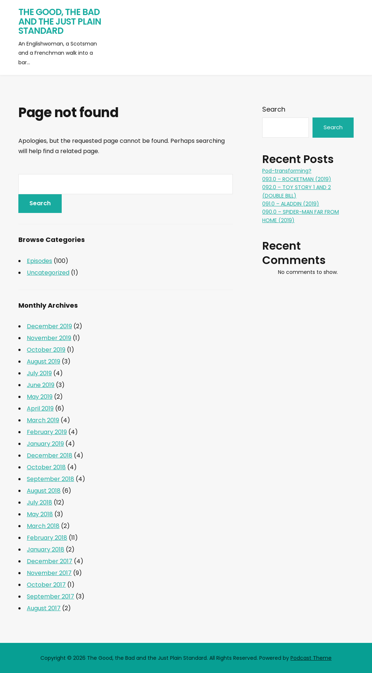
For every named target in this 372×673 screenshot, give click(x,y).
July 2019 (39, 373)
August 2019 (43, 361)
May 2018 (40, 514)
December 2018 (49, 455)
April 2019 (40, 408)
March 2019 (43, 420)
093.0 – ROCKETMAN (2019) (296, 179)
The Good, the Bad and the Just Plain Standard (59, 21)
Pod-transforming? (286, 170)
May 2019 (40, 396)
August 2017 (44, 608)
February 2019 (47, 432)
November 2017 (49, 573)
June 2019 (40, 385)
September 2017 (50, 596)
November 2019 (49, 338)
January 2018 (45, 549)
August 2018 (44, 490)
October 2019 (46, 349)
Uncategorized (48, 272)
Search (273, 109)
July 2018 (39, 502)
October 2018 (46, 467)
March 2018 (43, 526)
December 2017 (49, 561)
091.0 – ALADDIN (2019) (290, 203)
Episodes (39, 261)
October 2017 (46, 584)
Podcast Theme (311, 658)
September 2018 (50, 479)
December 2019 (49, 326)
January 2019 (45, 443)
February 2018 (47, 537)
